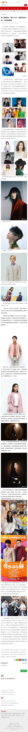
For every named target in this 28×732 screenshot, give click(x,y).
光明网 (13, 715)
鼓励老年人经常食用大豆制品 (7, 694)
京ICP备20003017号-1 (14, 729)
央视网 (23, 713)
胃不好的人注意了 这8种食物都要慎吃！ (10, 703)
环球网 (7, 717)
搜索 (26, 5)
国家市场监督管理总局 (16, 713)
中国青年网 (3, 717)
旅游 (5, 14)
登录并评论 (23, 670)
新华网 (6, 715)
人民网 (2, 715)
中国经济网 (17, 715)
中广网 (2, 14)
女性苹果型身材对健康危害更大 (8, 692)
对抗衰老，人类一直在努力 (7, 690)
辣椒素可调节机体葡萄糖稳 (7, 705)
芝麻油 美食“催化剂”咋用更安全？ (8, 701)
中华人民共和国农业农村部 (6, 713)
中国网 (9, 715)
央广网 (22, 715)
